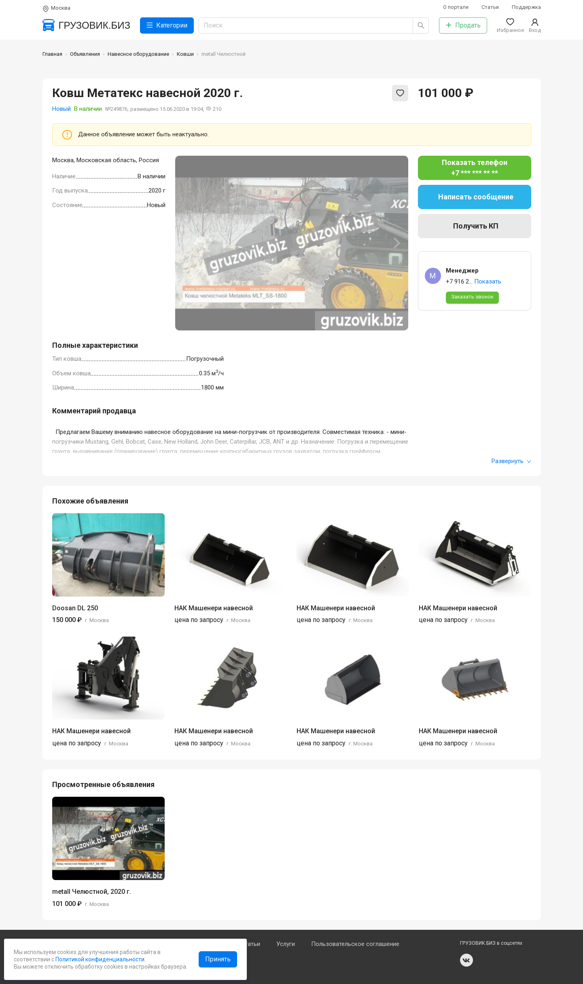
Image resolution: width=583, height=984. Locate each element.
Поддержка (526, 7)
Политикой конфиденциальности (99, 959)
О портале (456, 7)
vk (466, 960)
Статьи (490, 7)
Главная (52, 54)
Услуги (285, 944)
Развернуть (511, 461)
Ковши (185, 54)
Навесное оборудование (138, 54)
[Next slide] (396, 243)
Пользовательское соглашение (355, 944)
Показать (487, 281)
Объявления (85, 54)
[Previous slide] (187, 243)
